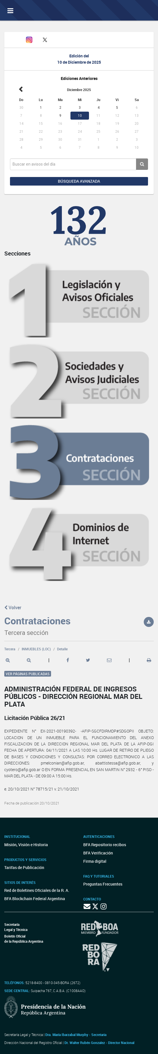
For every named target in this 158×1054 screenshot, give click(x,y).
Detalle (62, 649)
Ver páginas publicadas (28, 673)
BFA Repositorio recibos (104, 844)
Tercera (9, 649)
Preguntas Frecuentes (102, 884)
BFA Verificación (98, 853)
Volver (12, 607)
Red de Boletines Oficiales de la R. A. (36, 890)
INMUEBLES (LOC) (36, 649)
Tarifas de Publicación (24, 867)
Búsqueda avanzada (79, 181)
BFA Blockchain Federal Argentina (34, 898)
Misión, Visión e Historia (26, 844)
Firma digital (94, 861)
